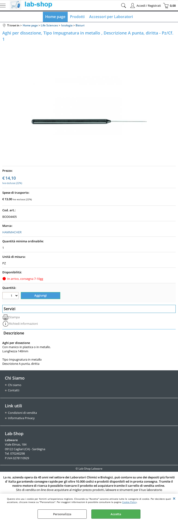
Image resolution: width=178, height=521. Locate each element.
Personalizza (62, 514)
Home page (55, 16)
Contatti (13, 390)
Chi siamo (14, 385)
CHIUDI (174, 498)
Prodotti (77, 16)
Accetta (116, 514)
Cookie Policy (129, 502)
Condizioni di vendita (22, 413)
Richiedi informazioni (23, 323)
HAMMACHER (12, 232)
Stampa (14, 317)
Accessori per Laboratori (111, 16)
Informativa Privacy (21, 418)
